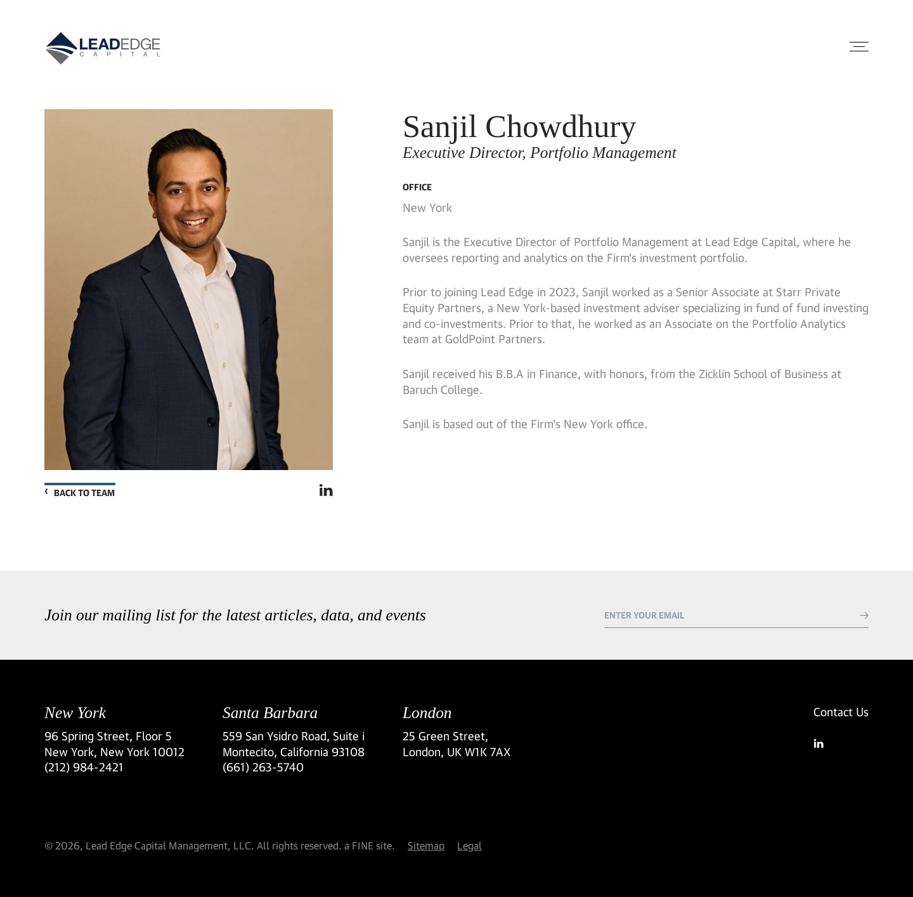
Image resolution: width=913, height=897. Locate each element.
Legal (469, 845)
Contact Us (841, 712)
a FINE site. (369, 845)
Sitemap (426, 845)
